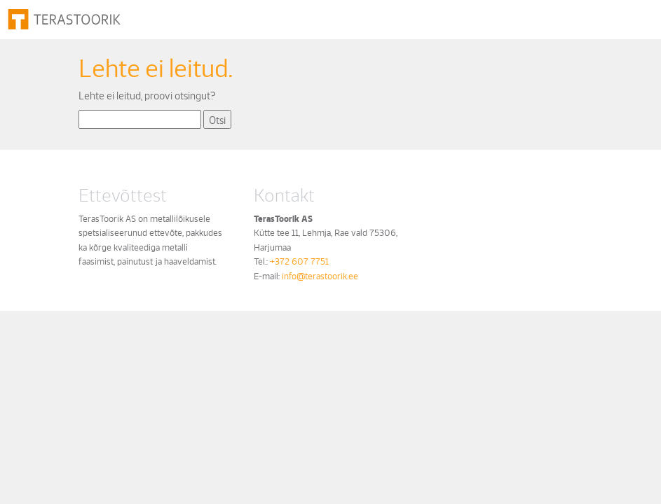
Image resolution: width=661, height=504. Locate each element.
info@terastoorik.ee (320, 275)
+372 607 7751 (299, 261)
